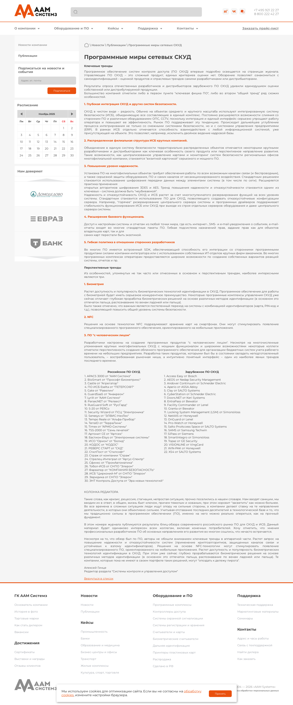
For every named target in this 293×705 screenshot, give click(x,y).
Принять (220, 693)
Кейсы (113, 28)
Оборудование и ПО (71, 28)
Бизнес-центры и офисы (99, 652)
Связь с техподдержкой (254, 645)
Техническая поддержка (255, 605)
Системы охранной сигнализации (178, 618)
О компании (24, 28)
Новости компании (32, 45)
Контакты (185, 28)
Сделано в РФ (163, 666)
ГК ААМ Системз (30, 596)
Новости (98, 45)
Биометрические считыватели (175, 639)
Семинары (245, 618)
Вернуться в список (98, 578)
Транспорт (88, 659)
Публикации (27, 56)
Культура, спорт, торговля (100, 672)
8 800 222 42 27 (266, 14)
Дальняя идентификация (171, 645)
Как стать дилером (28, 625)
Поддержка (148, 28)
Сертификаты (24, 652)
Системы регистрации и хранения (178, 625)
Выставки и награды (29, 659)
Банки (85, 638)
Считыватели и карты (169, 632)
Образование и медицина (100, 645)
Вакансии (21, 632)
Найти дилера (248, 652)
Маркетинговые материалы (258, 611)
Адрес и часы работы (253, 638)
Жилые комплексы (95, 666)
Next (47, 257)
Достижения (26, 643)
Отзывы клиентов (27, 666)
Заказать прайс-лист (260, 28)
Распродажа (162, 659)
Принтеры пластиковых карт (174, 652)
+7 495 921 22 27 (266, 10)
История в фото (26, 611)
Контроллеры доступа (169, 611)
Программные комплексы (172, 605)
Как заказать (246, 659)
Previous (47, 179)
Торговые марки (26, 618)
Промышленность (94, 631)
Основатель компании (31, 605)
